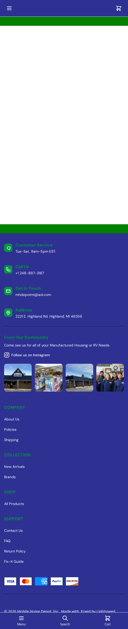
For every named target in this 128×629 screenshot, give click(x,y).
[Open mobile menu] (9, 8)
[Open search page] (65, 620)
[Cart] (119, 8)
